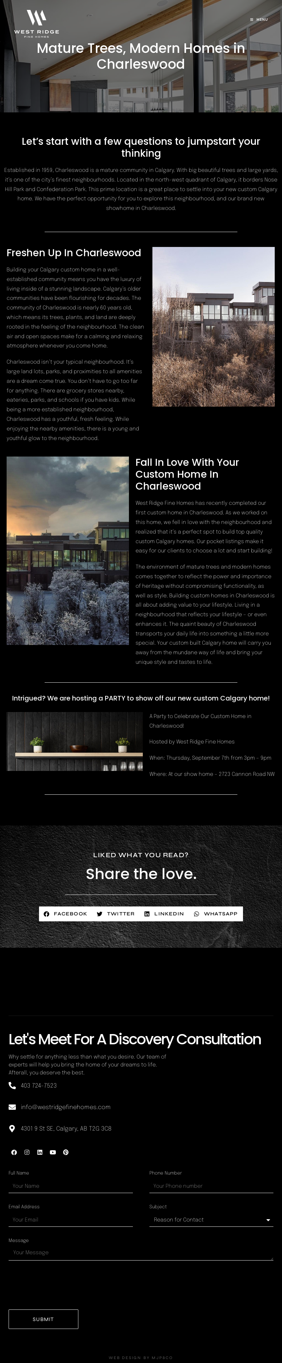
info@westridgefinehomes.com (66, 1107)
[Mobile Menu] (259, 20)
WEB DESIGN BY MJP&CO (141, 1357)
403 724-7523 (39, 1086)
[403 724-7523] (12, 1085)
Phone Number (165, 1173)
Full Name (19, 1173)
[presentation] (59, 1285)
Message (19, 1240)
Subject (158, 1207)
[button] (65, 913)
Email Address (24, 1207)
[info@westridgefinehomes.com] (12, 1107)
